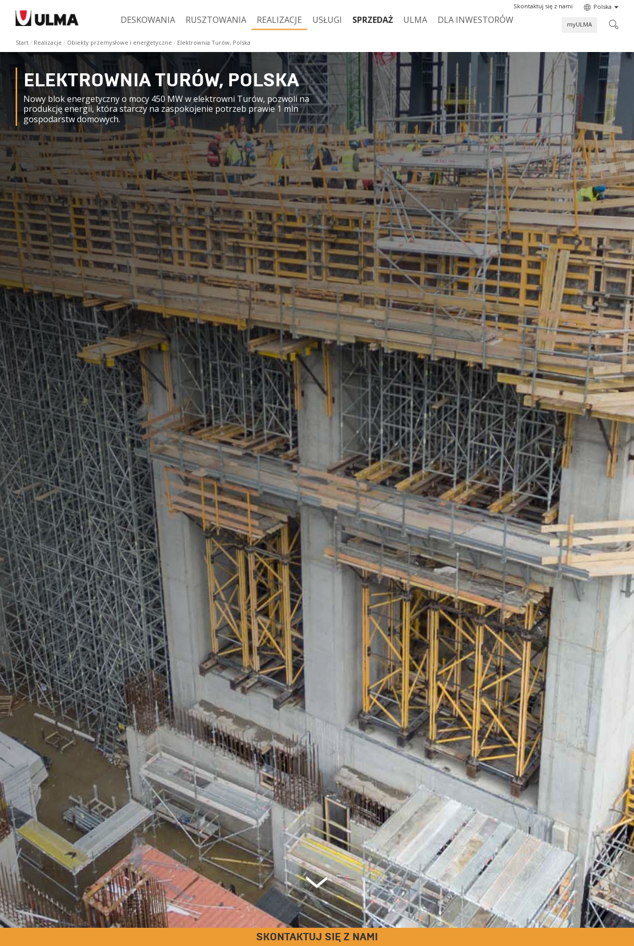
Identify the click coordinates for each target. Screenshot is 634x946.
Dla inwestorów (475, 19)
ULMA (415, 19)
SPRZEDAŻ (372, 19)
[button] (543, 6)
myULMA (579, 24)
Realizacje (279, 19)
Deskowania (148, 19)
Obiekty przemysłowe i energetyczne (119, 42)
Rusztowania (216, 19)
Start (22, 42)
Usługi (327, 19)
